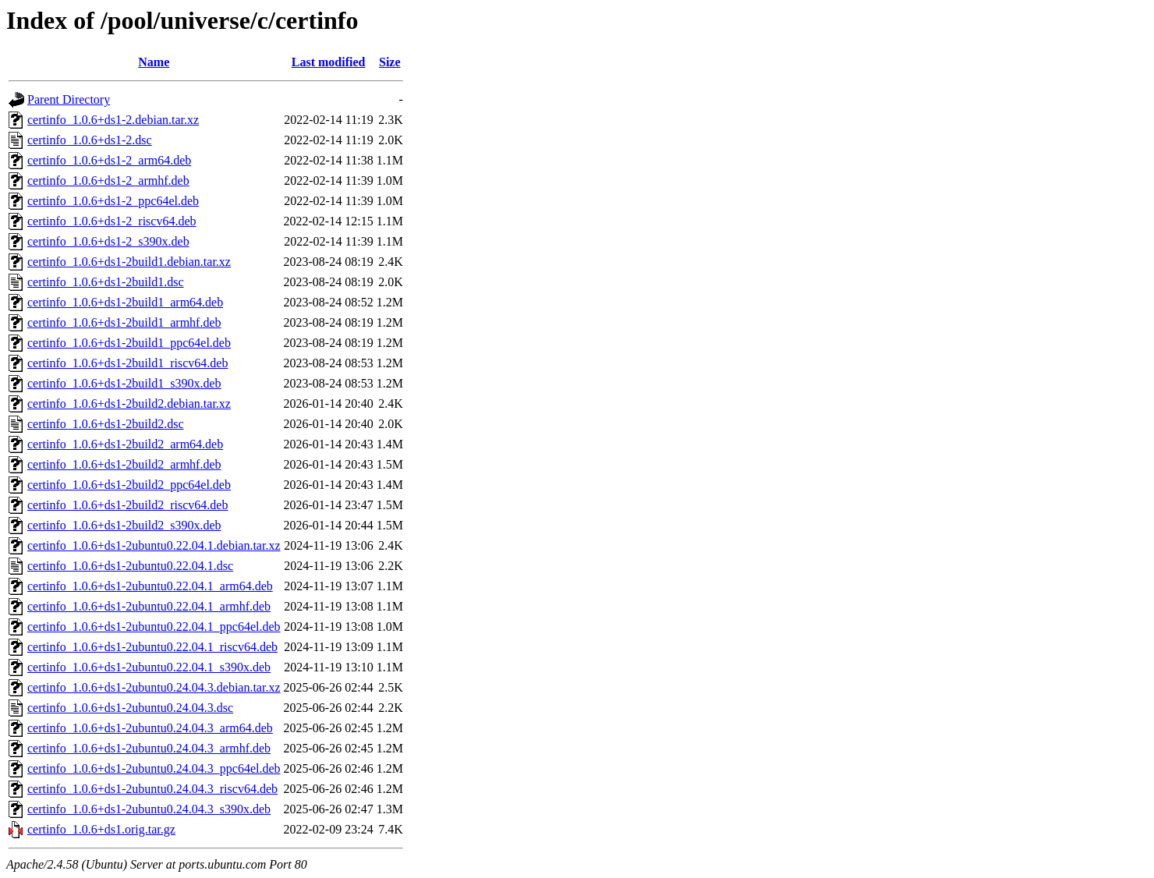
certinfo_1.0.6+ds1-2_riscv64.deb (111, 221)
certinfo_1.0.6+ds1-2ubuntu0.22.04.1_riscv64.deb (152, 646)
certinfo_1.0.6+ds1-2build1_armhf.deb (124, 322)
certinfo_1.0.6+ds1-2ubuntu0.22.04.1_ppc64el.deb (154, 626)
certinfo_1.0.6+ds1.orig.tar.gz (101, 829)
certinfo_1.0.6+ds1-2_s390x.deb (108, 241)
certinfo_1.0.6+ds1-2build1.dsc (105, 282)
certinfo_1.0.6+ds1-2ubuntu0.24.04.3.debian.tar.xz (154, 687)
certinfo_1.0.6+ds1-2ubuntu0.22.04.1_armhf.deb (149, 606)
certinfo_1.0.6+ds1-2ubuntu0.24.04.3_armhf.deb (149, 748)
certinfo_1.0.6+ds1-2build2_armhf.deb (124, 464)
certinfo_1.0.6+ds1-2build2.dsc (105, 423)
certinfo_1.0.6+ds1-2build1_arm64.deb (125, 302)
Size (390, 62)
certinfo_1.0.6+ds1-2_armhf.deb (108, 180)
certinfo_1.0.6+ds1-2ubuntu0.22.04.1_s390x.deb (149, 667)
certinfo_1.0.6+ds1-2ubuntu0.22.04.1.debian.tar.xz (154, 545)
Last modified (329, 62)
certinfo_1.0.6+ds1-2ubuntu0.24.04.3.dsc (130, 707)
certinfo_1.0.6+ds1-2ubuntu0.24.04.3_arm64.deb (150, 728)
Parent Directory (68, 99)
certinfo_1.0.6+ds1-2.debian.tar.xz (113, 119)
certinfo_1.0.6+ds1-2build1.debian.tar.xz (129, 261)
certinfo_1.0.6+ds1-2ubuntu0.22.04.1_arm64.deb (150, 586)
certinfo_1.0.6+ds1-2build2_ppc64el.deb (129, 484)
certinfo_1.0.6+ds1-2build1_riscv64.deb (127, 363)
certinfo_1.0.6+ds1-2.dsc (89, 140)
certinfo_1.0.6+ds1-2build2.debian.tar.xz (129, 403)
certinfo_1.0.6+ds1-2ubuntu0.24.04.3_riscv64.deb (152, 788)
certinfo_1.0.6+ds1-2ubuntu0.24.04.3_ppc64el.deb (154, 768)
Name (153, 62)
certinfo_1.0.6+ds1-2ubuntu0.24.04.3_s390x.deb (149, 809)
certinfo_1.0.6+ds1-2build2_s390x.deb (124, 525)
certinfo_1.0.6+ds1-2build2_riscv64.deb (127, 505)
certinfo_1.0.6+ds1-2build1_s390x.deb (124, 383)
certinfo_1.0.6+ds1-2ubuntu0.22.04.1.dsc (130, 565)
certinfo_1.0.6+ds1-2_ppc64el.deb (113, 200)
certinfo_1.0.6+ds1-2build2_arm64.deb (125, 444)
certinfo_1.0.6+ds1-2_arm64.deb (109, 160)
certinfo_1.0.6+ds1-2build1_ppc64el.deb (129, 342)
